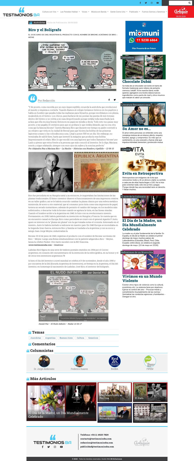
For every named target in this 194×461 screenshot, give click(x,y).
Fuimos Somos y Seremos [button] (153, 12)
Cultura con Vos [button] (49, 12)
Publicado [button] (134, 12)
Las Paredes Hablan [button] (69, 12)
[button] (30, 402)
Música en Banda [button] (99, 12)
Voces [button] (85, 12)
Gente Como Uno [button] (118, 12)
